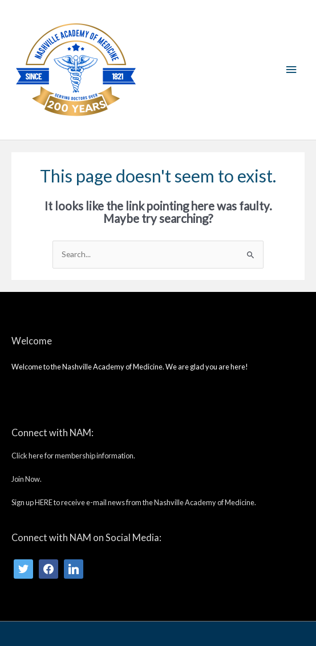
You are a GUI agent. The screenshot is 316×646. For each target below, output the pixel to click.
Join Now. (26, 479)
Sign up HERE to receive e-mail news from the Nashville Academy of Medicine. (133, 502)
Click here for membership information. (73, 455)
